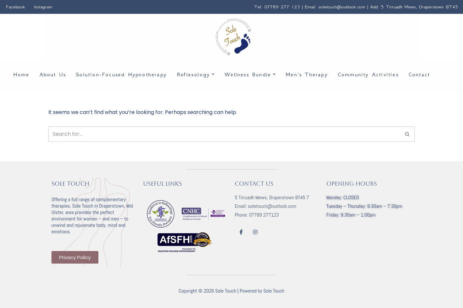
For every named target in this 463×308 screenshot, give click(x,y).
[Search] (224, 134)
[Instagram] (255, 232)
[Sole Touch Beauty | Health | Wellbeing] (233, 37)
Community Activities (368, 74)
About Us (53, 74)
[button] (213, 74)
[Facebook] (241, 232)
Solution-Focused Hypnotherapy (121, 74)
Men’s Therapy (307, 74)
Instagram (43, 7)
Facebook (15, 7)
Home (21, 74)
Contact (419, 74)
